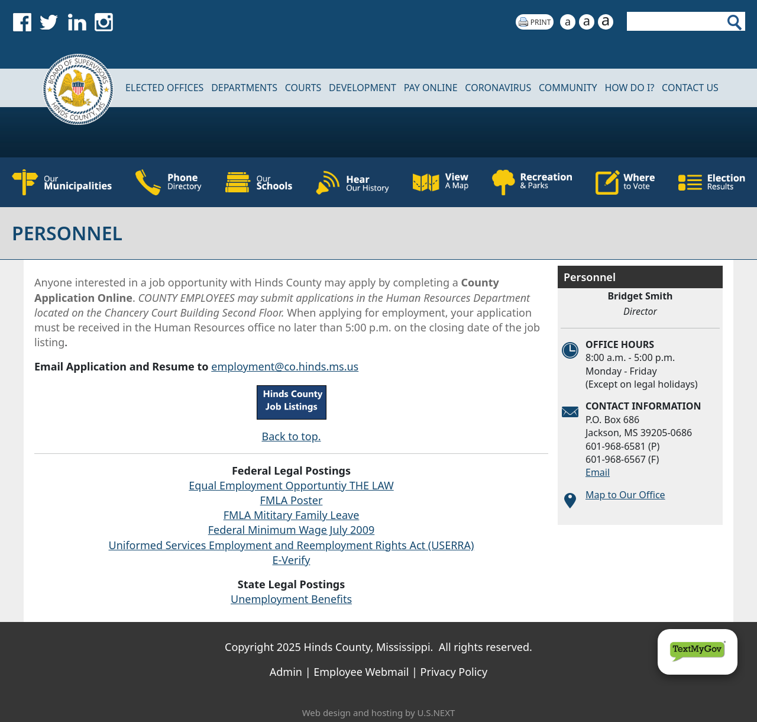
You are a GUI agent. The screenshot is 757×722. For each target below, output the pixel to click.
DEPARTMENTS (244, 87)
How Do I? (629, 87)
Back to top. (291, 436)
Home (70, 88)
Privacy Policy (454, 672)
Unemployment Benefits (291, 599)
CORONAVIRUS (498, 87)
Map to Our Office (625, 494)
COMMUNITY (568, 87)
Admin (286, 672)
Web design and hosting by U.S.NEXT (378, 712)
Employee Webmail (361, 672)
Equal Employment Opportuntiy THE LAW (291, 485)
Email (597, 472)
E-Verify (291, 560)
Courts (303, 87)
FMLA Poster (291, 500)
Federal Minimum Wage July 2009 (291, 530)
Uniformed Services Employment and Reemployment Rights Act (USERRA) (291, 545)
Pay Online (431, 87)
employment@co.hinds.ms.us (284, 366)
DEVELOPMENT (362, 87)
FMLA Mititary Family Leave (292, 515)
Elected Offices (164, 87)
